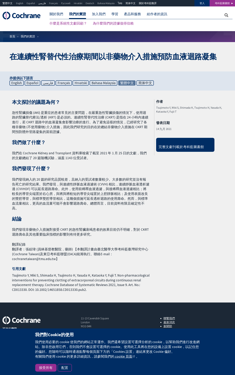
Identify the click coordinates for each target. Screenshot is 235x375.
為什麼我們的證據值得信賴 (113, 23)
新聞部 (167, 326)
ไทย (120, 3)
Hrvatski (78, 3)
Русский (65, 3)
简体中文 (131, 3)
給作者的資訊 (157, 14)
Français (53, 3)
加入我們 (99, 14)
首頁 (12, 36)
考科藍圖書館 (222, 3)
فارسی (42, 3)
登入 (202, 3)
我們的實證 (77, 14)
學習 (114, 14)
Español (31, 3)
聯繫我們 (169, 318)
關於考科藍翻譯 (147, 3)
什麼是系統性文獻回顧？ (68, 23)
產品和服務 (132, 14)
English (19, 3)
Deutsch (90, 3)
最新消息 (169, 322)
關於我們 (56, 14)
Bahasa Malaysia (105, 3)
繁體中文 (8, 3)
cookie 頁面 (123, 356)
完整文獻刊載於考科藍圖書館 (181, 147)
